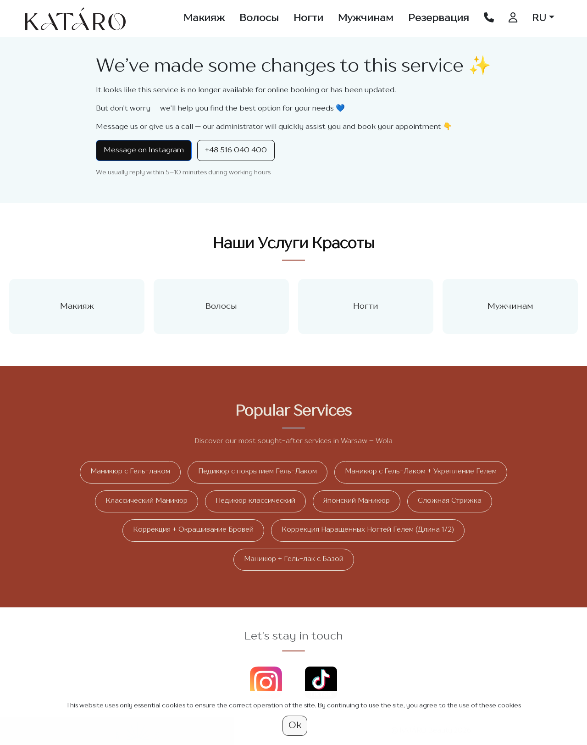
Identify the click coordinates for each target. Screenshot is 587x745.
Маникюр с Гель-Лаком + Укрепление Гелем (421, 471)
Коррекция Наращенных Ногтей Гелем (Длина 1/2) (368, 530)
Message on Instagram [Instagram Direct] (144, 150)
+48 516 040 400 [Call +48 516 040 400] (236, 150)
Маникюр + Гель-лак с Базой (293, 559)
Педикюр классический (255, 501)
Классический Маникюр (146, 501)
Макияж (204, 18)
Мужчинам (365, 18)
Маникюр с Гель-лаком (130, 471)
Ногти (308, 18)
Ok (294, 725)
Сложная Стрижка (450, 501)
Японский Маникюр (356, 501)
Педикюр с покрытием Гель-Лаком (257, 471)
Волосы (259, 18)
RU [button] (539, 18)
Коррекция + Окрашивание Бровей (193, 530)
